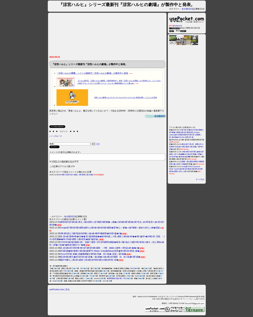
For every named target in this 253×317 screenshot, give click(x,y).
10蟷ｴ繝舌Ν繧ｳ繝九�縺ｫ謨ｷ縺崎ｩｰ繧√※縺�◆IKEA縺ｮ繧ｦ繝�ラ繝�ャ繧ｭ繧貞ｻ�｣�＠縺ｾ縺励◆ (186, 154)
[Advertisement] (107, 35)
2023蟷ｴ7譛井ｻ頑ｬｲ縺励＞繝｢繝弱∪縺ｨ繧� (76, 176)
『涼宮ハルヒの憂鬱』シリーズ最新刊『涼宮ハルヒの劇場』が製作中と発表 (92, 73)
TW (131, 270)
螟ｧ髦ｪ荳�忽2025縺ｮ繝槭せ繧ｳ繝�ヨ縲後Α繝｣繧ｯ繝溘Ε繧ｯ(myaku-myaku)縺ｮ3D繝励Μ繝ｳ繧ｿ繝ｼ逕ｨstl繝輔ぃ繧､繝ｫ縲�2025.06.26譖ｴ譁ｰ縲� (186, 135)
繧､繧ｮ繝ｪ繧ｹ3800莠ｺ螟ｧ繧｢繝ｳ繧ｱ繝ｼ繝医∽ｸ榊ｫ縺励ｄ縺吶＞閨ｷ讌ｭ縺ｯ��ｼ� (99, 249)
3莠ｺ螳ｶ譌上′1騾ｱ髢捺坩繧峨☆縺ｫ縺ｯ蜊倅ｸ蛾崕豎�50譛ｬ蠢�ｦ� (91, 235)
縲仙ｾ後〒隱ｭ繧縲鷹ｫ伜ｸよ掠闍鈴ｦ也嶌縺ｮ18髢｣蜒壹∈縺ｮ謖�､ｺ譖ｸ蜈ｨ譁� (186, 146)
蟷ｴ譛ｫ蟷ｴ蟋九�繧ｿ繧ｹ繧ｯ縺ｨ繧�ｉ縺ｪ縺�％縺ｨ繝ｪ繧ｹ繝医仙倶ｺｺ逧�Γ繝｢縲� (100, 258)
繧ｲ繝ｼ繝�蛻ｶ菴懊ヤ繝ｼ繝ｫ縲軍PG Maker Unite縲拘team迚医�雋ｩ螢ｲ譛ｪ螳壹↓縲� (100, 252)
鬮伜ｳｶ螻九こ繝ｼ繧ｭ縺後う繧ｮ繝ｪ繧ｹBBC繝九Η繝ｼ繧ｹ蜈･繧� (89, 261)
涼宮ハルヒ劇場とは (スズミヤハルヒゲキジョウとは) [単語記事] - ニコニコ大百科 (125, 97)
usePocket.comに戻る (59, 291)
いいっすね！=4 (55, 136)
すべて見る (200, 179)
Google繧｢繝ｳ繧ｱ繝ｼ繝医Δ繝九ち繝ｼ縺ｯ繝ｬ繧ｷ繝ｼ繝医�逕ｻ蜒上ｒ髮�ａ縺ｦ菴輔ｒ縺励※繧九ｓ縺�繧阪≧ (110, 229)
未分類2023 (187, 9)
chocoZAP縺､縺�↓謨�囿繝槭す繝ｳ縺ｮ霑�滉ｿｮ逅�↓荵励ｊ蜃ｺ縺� (93, 255)
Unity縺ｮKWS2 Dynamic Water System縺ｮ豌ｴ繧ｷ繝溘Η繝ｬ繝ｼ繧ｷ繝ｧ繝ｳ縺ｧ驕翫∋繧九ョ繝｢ (186, 169)
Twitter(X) (178, 26)
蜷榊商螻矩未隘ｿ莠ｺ (114, 280)
